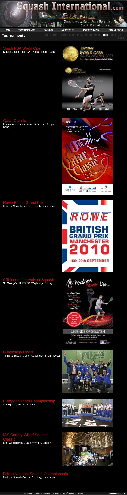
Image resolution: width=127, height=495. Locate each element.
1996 (56, 35)
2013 (121, 35)
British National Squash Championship (35, 474)
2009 (96, 35)
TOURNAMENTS (26, 30)
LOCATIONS (67, 30)
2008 (88, 35)
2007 (80, 35)
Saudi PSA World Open (22, 48)
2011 (113, 35)
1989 (121, 38)
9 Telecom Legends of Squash (28, 280)
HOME (7, 30)
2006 (72, 35)
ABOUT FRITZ (116, 30)
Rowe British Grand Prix (23, 202)
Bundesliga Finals (18, 352)
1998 (64, 35)
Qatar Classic (14, 120)
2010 (104, 35)
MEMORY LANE (91, 30)
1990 (48, 35)
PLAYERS (49, 30)
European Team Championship (29, 401)
